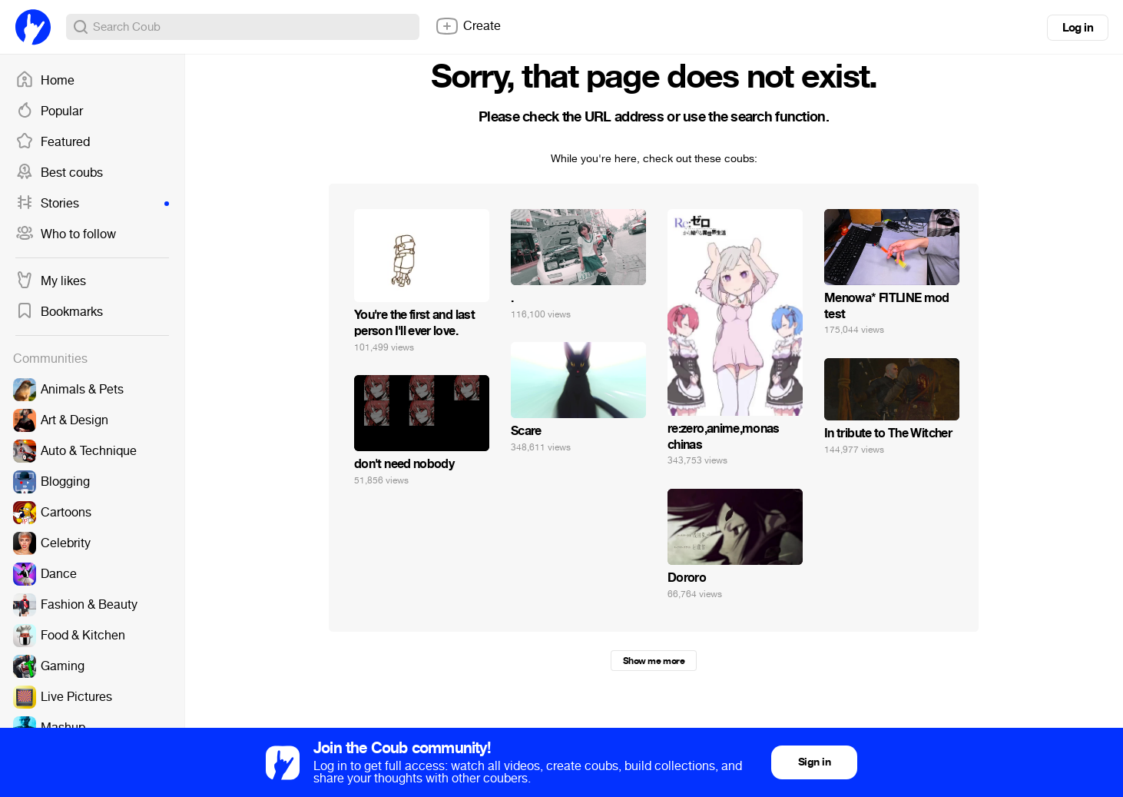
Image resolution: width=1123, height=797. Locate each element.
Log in (1077, 27)
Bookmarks (59, 312)
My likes (50, 281)
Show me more (653, 661)
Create (468, 26)
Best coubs (59, 173)
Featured (52, 142)
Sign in (814, 762)
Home (45, 80)
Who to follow (65, 234)
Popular (49, 111)
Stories (92, 203)
